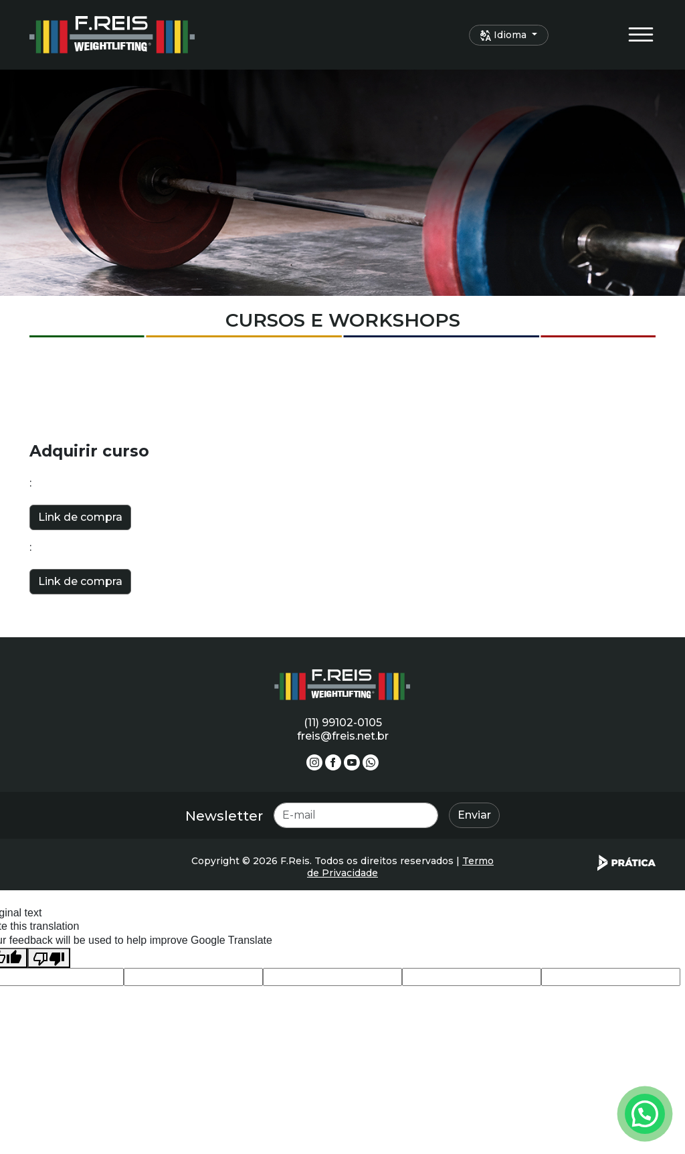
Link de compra (80, 517)
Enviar (474, 815)
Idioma (504, 35)
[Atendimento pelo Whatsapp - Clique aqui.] (645, 1114)
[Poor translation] (48, 958)
